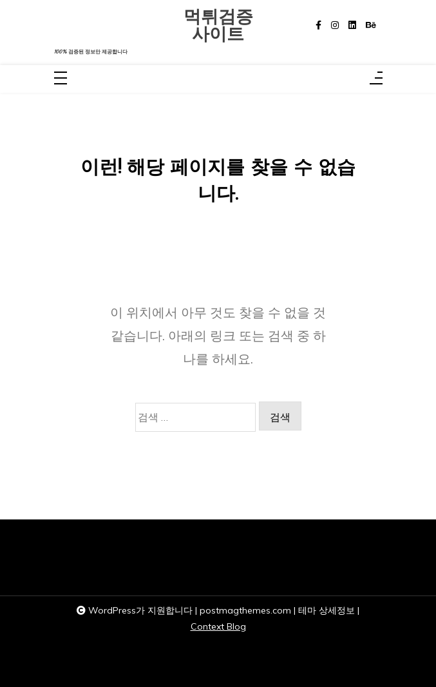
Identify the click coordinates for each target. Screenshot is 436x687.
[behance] (371, 25)
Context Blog (218, 626)
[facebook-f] (318, 25)
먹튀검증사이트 (218, 25)
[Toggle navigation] (60, 79)
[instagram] (335, 25)
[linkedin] (352, 25)
